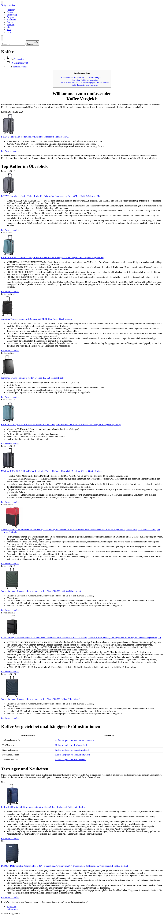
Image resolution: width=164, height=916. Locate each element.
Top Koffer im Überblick (85, 80)
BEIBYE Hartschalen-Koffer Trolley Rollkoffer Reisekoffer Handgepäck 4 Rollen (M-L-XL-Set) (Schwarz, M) (50, 196)
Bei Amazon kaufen (10, 151)
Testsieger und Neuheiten (85, 85)
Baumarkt (11, 12)
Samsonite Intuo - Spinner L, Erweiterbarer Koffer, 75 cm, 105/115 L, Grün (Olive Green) (41, 591)
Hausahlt (10, 24)
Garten (10, 22)
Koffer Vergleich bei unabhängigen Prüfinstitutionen (85, 82)
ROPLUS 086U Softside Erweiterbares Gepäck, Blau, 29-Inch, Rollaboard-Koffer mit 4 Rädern (43, 807)
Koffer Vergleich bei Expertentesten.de (72, 750)
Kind (9, 27)
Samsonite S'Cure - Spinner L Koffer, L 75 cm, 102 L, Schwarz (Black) (32, 378)
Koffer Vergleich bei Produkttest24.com (72, 755)
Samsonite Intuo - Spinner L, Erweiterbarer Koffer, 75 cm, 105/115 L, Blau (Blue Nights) (40, 699)
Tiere (9, 32)
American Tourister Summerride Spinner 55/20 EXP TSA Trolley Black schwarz (36, 319)
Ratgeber (11, 10)
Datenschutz (12, 909)
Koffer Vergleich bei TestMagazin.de (71, 745)
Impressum (11, 906)
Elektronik (11, 20)
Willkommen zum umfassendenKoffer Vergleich (82, 77)
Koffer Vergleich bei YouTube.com (70, 759)
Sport (9, 29)
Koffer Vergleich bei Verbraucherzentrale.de (74, 740)
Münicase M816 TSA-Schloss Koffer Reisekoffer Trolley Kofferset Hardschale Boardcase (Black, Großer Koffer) (51, 471)
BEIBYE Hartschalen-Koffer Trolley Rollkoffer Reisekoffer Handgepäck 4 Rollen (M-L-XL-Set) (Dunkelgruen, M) (52, 257)
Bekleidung (12, 15)
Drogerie (10, 17)
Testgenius (19, 59)
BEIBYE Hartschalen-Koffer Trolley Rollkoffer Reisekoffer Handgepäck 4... (35, 137)
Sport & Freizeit (20, 67)
